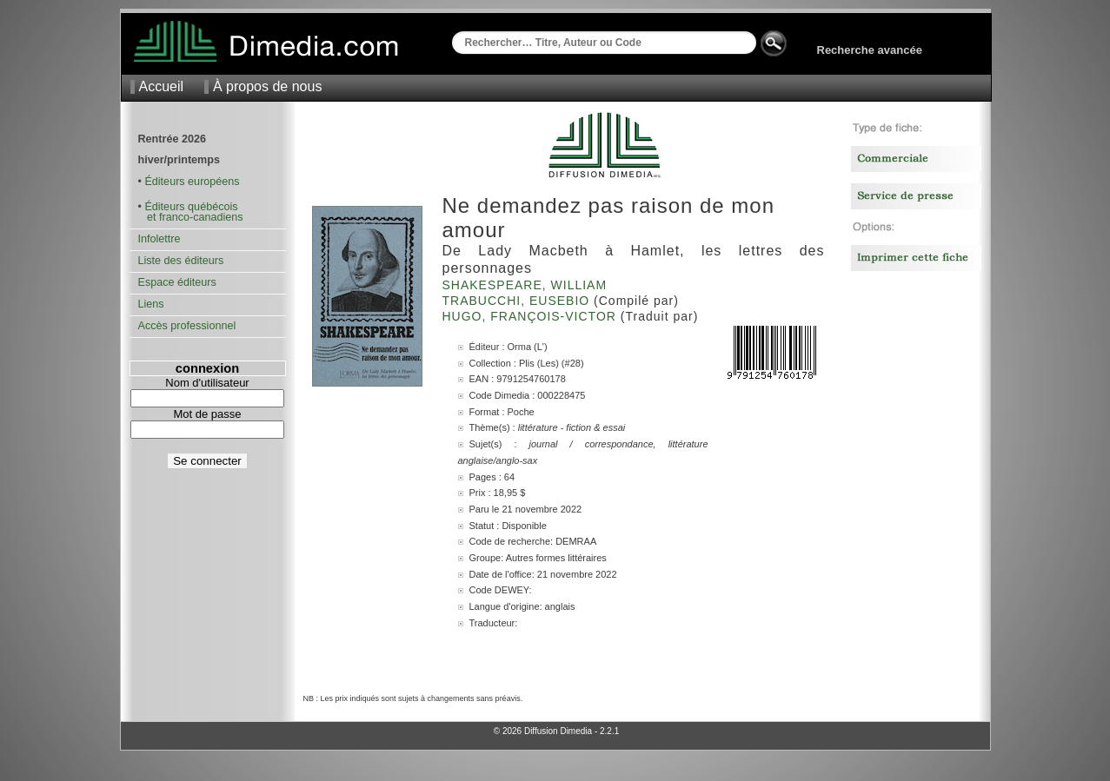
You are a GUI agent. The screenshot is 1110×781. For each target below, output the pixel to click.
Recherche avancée (869, 49)
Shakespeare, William (527, 285)
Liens (151, 304)
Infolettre (159, 239)
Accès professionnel (187, 326)
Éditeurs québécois (190, 207)
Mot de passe (207, 413)
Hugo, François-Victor (531, 316)
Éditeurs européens (191, 181)
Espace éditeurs (177, 282)
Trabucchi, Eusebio (518, 301)
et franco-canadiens (190, 217)
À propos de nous (267, 86)
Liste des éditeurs (181, 261)
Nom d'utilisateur (207, 382)
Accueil (161, 86)
